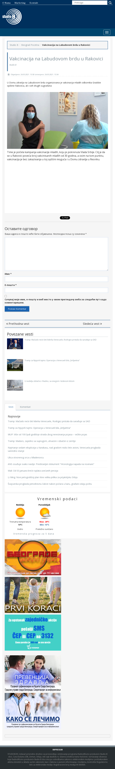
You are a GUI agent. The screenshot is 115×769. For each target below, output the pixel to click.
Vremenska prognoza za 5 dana (33, 533)
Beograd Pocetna (30, 44)
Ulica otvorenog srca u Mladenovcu (26, 457)
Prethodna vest (17, 324)
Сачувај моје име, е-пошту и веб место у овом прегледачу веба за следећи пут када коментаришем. (55, 301)
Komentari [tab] (25, 406)
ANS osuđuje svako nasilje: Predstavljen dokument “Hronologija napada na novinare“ (51, 464)
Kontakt (34, 2)
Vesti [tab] (10, 406)
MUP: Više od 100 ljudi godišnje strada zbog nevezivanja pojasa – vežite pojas (47, 434)
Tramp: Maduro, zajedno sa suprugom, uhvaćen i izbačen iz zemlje (42, 441)
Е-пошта (11, 285)
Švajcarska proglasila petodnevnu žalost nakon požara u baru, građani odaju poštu (50, 483)
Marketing (20, 2)
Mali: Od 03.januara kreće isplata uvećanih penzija (33, 470)
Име (8, 273)
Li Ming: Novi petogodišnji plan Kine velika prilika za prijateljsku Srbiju (43, 477)
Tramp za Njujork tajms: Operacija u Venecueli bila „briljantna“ (52, 360)
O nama (6, 2)
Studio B (14, 44)
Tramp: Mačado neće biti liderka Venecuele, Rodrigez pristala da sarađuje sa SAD (61, 339)
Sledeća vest (92, 324)
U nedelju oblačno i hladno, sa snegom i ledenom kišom (49, 381)
